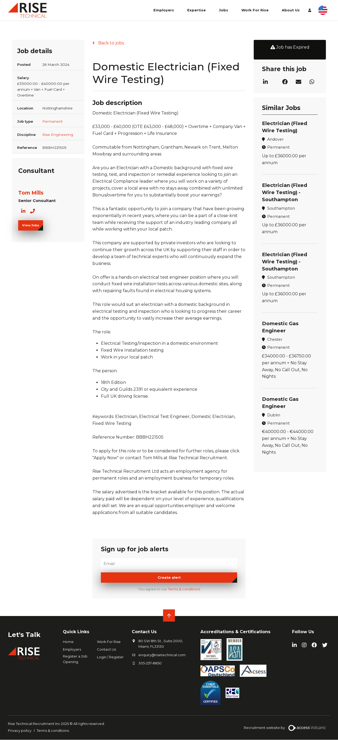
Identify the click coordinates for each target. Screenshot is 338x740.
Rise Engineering (57, 134)
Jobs (223, 13)
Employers (163, 13)
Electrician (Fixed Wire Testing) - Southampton (285, 192)
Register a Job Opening (75, 659)
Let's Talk (26, 634)
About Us (291, 13)
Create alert (169, 578)
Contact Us (106, 649)
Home (68, 642)
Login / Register (110, 657)
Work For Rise (255, 13)
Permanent (52, 121)
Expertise (196, 13)
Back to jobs (110, 42)
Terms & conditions (184, 589)
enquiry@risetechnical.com (162, 655)
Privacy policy (19, 730)
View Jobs (30, 225)
